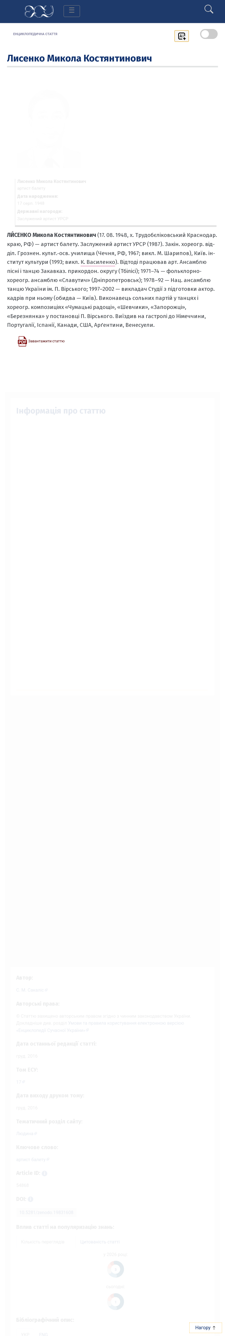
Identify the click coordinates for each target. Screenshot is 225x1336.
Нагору (205, 1327)
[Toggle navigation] (72, 11)
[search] (208, 6)
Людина (21, 1133)
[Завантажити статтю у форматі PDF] (41, 340)
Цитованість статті (99, 1246)
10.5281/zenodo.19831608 (43, 1215)
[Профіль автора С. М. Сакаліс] (28, 983)
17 (14, 1079)
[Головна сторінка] (39, 11)
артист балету (27, 1160)
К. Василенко (98, 262)
